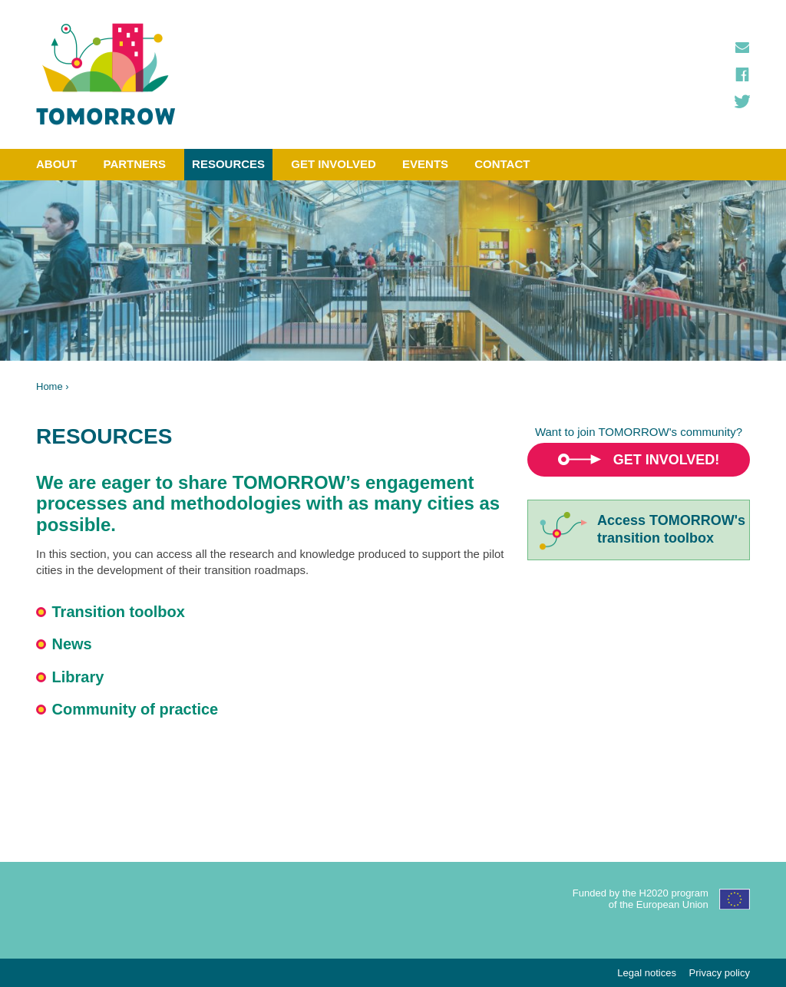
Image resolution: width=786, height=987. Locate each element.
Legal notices (646, 973)
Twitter (742, 101)
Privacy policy (719, 973)
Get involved (333, 163)
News (72, 643)
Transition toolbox (118, 611)
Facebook (742, 74)
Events (425, 163)
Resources (228, 163)
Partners (135, 163)
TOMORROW (106, 74)
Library (78, 676)
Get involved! (666, 459)
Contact (502, 163)
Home (49, 386)
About (56, 163)
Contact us (742, 47)
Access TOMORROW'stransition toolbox (671, 529)
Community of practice (135, 709)
